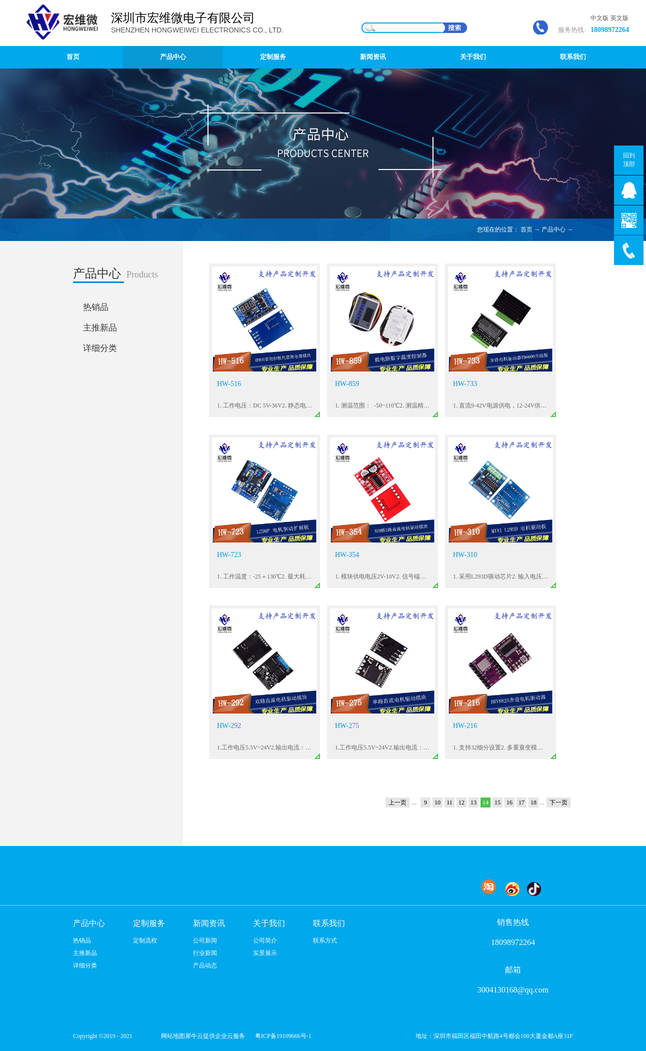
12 (461, 802)
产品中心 (554, 229)
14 (485, 802)
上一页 (397, 802)
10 (437, 802)
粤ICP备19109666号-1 (283, 1036)
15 (497, 802)
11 (449, 802)
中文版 (599, 18)
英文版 (619, 18)
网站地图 (171, 1036)
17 (521, 802)
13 (473, 802)
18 (533, 802)
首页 (73, 56)
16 (509, 802)
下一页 (559, 802)
